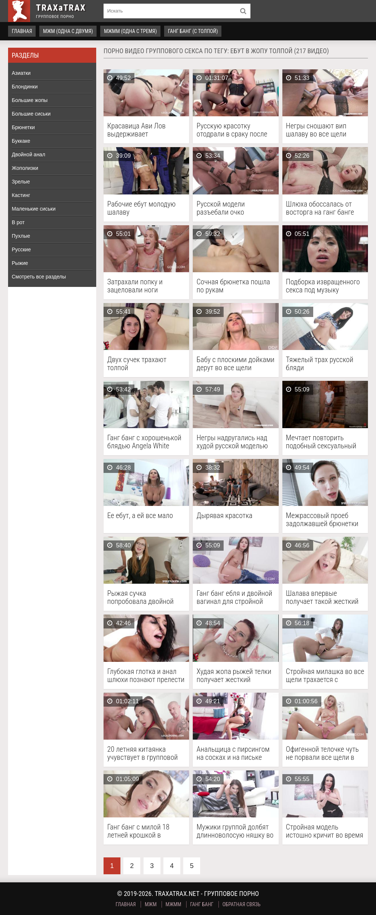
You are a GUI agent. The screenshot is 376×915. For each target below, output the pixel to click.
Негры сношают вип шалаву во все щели (316, 130)
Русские (21, 249)
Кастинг (21, 195)
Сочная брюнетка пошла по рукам (233, 286)
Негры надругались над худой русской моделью (232, 442)
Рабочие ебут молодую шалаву (141, 208)
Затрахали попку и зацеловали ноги (135, 286)
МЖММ (173, 904)
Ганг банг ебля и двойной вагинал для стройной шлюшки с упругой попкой (234, 597)
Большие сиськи (31, 114)
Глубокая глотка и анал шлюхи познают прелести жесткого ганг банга (146, 675)
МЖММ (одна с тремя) (130, 31)
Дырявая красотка (224, 515)
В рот (18, 222)
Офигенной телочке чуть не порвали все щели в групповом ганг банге (322, 753)
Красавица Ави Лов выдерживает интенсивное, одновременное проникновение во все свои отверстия (140, 130)
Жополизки (25, 168)
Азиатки (21, 73)
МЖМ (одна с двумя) (68, 31)
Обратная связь (242, 904)
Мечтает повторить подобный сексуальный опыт (321, 442)
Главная (22, 31)
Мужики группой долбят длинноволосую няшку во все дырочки (235, 831)
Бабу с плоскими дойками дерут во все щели (235, 364)
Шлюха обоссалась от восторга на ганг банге (320, 208)
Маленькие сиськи (33, 209)
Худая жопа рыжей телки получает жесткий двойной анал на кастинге (235, 675)
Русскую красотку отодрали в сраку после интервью (231, 130)
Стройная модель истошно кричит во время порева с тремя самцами (325, 831)
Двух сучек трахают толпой (136, 364)
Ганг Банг (202, 904)
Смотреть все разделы (39, 277)
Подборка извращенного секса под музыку (323, 286)
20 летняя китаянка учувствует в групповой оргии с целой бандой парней (142, 753)
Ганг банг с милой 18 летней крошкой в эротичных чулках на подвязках (138, 831)
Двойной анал (28, 154)
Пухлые (21, 236)
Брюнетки (23, 127)
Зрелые (21, 182)
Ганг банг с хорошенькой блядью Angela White (144, 442)
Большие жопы (30, 100)
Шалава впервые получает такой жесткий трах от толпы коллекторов (322, 597)
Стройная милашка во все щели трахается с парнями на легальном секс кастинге (325, 675)
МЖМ (150, 904)
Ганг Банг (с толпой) (193, 31)
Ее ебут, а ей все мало (140, 515)
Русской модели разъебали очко (220, 208)
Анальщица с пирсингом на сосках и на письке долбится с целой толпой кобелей (233, 753)
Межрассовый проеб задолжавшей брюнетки (322, 519)
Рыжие (20, 263)
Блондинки (25, 87)
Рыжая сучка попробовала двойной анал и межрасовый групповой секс (140, 597)
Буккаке (21, 141)
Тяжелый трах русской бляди (319, 364)
